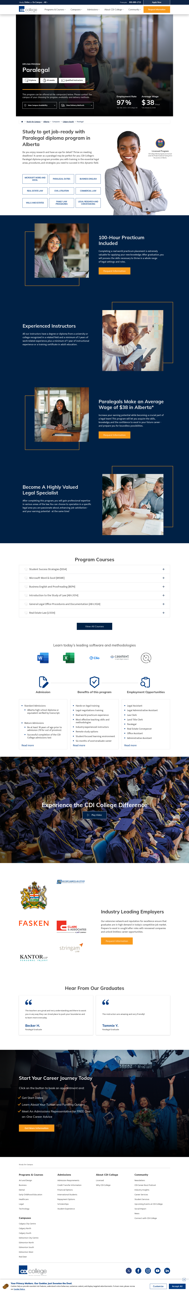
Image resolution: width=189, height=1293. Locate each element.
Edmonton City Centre (28, 1237)
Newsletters (140, 1180)
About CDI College (113, 9)
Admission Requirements (68, 1180)
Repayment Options (66, 1199)
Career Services (141, 1194)
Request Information (156, 9)
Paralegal (80, 121)
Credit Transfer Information (69, 1185)
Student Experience (66, 1208)
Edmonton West (26, 1252)
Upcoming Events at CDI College (149, 1204)
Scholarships (63, 1204)
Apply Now (156, 2)
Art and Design (25, 1180)
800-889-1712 (135, 2)
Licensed (100, 1180)
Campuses (56, 121)
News (137, 1213)
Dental (22, 1189)
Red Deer (23, 1256)
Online (27, 2)
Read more (28, 745)
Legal (21, 1204)
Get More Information (37, 1128)
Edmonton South (26, 1247)
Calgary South (68, 121)
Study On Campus (33, 121)
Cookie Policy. (19, 1289)
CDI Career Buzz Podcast (145, 1185)
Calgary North (25, 1228)
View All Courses (94, 626)
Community (133, 9)
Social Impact (140, 1208)
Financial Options (65, 1189)
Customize (158, 1286)
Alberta (46, 121)
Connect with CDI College (146, 1218)
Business (23, 1185)
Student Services (142, 1199)
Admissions (92, 9)
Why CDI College (103, 1185)
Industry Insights (142, 1189)
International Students (67, 1194)
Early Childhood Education (30, 1194)
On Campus (37, 2)
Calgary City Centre (27, 1223)
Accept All (177, 1286)
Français (123, 2)
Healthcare (23, 1199)
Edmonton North (26, 1242)
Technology (24, 1208)
